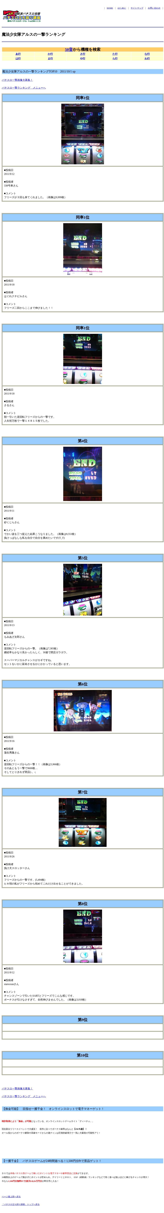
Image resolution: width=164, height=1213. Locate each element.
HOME (110, 8)
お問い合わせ (154, 8)
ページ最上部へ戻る (11, 1196)
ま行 (50, 58)
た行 (115, 54)
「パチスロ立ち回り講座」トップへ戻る (21, 1204)
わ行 (147, 58)
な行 (147, 54)
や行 (82, 58)
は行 (18, 58)
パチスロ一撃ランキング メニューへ (24, 87)
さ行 (82, 54)
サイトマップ (137, 8)
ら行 (115, 58)
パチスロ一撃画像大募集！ (17, 80)
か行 (50, 54)
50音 (69, 49)
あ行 (18, 54)
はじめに (122, 8)
